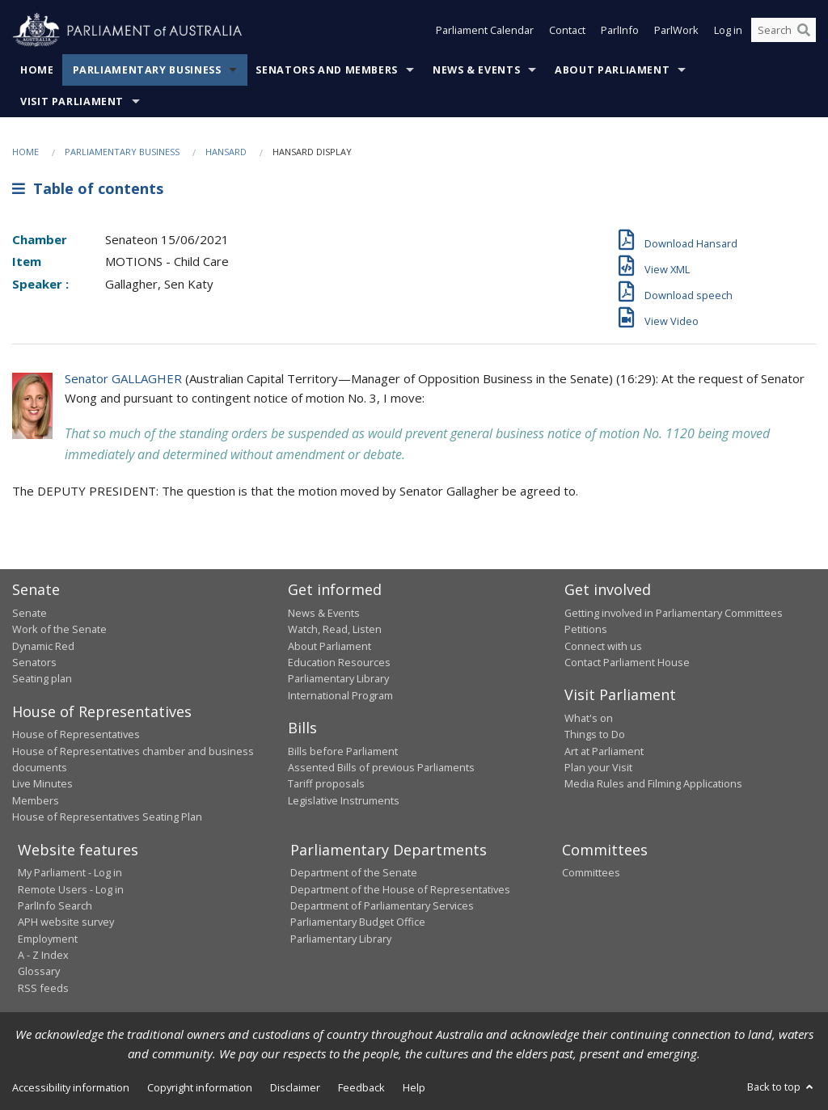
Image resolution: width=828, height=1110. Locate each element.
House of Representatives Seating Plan (107, 816)
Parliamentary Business (147, 70)
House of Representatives (76, 734)
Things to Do (594, 734)
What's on (588, 718)
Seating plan (42, 678)
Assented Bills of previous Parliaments (381, 767)
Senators (34, 662)
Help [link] (414, 1087)
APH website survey (66, 921)
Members (35, 800)
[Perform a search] (804, 31)
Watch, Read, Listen (335, 629)
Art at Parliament (604, 751)
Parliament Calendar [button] (485, 30)
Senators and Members (327, 70)
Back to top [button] (781, 1086)
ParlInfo (620, 30)
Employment (48, 938)
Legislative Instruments (343, 800)
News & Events (476, 70)
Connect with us (603, 646)
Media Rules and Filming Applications (653, 783)
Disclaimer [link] (295, 1087)
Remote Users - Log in (71, 889)
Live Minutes (42, 783)
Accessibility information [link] (70, 1087)
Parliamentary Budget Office (357, 921)
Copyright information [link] (199, 1087)
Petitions (585, 629)
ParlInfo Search (55, 905)
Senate (29, 613)
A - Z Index (43, 955)
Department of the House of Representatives (400, 889)
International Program (340, 695)
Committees (591, 872)
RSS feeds (43, 988)
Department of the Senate (353, 872)
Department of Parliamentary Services (382, 905)
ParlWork (676, 30)
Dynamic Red (43, 646)
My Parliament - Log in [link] (70, 872)
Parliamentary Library (338, 678)
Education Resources (339, 662)
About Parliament (612, 70)
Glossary (39, 971)
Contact (567, 30)
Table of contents (87, 188)
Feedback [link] (361, 1087)
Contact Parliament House (627, 662)
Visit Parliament (72, 101)
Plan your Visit (598, 767)
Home (37, 70)
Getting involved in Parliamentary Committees (673, 613)
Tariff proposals (326, 783)
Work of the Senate (59, 629)
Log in (728, 30)
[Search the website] (783, 31)
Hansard (226, 152)
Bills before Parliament (343, 751)
